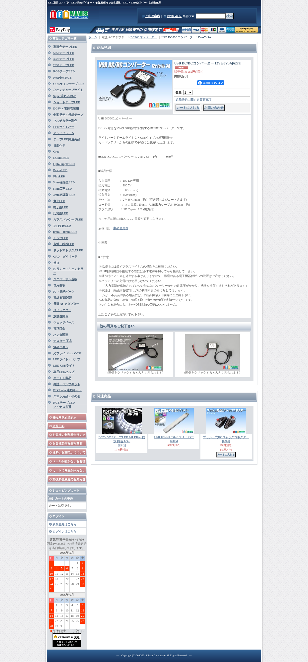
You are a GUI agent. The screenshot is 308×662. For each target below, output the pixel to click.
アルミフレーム (63, 133)
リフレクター (62, 310)
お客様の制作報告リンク (69, 435)
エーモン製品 (62, 378)
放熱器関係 (60, 316)
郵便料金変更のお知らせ (69, 479)
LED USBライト (64, 365)
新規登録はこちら (64, 524)
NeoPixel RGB (62, 77)
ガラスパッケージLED (68, 219)
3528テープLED (63, 59)
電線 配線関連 (62, 297)
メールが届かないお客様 (69, 461)
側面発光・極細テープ (68, 114)
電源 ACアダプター (66, 304)
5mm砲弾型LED (64, 182)
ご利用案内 (152, 16)
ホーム (92, 37)
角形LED (59, 201)
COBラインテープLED (68, 84)
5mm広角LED (62, 188)
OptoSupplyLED (64, 164)
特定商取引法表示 (64, 417)
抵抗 (56, 263)
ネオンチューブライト (68, 90)
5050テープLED (63, 53)
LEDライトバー (63, 127)
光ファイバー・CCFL (67, 353)
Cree (56, 151)
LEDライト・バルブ (66, 359)
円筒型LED (60, 213)
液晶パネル (60, 347)
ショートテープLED (66, 102)
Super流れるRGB (64, 96)
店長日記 (58, 426)
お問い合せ (174, 16)
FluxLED (59, 176)
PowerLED (60, 170)
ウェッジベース (63, 322)
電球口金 (59, 328)
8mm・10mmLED (65, 232)
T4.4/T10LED (62, 225)
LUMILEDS (61, 158)
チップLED (60, 238)
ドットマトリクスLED (68, 250)
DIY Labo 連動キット (67, 390)
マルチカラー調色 (65, 120)
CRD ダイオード (65, 256)
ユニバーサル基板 (65, 279)
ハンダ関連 (60, 334)
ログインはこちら (64, 531)
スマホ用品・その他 (66, 396)
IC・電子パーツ (63, 291)
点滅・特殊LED (63, 244)
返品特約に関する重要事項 (193, 100)
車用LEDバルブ (63, 372)
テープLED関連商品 (66, 139)
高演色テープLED (65, 47)
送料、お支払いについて (69, 452)
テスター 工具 (62, 341)
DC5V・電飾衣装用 (66, 108)
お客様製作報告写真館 (67, 443)
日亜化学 (59, 145)
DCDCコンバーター (143, 37)
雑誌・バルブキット (66, 384)
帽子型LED (60, 207)
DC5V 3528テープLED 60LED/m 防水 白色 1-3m (121, 441)
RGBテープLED (64, 71)
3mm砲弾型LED (64, 195)
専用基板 (59, 285)
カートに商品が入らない (69, 470)
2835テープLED (63, 65)
